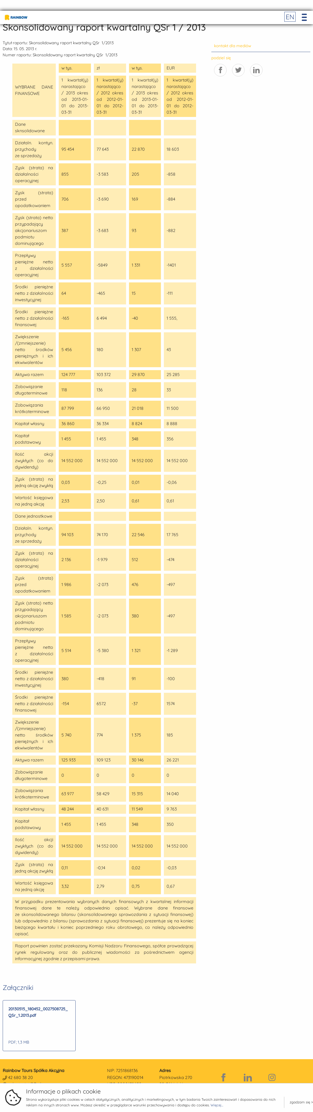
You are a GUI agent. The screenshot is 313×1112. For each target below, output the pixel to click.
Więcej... (217, 1105)
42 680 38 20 (20, 1077)
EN (290, 17)
